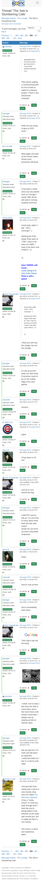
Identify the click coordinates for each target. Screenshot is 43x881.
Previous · (6, 35)
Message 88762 (25, 658)
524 (14, 38)
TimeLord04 (7, 218)
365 (26, 35)
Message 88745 (25, 181)
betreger (6, 114)
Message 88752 (25, 363)
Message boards (9, 18)
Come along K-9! (28, 271)
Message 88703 (25, 46)
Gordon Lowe (9, 779)
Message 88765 (25, 779)
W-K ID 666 (7, 146)
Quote (22, 108)
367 (35, 35)
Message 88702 (34, 118)
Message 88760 (25, 600)
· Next (19, 38)
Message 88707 (25, 146)
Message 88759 (25, 577)
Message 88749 (25, 218)
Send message (7, 50)
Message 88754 (25, 422)
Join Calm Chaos (29, 273)
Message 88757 (25, 508)
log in (4, 31)
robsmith (6, 400)
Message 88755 (25, 450)
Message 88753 (25, 400)
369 (7, 38)
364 (21, 35)
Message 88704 (25, 113)
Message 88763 (25, 696)
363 (16, 35)
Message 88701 (34, 51)
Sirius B (5, 450)
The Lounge (22, 18)
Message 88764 (25, 738)
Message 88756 (25, 477)
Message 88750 (25, 294)
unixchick (8, 46)
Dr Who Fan (7, 422)
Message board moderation (11, 24)
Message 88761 (25, 625)
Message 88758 (25, 549)
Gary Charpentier (11, 294)
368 (3, 38)
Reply (34, 105)
